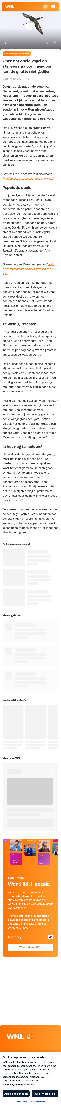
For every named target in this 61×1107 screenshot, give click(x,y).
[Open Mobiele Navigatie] (53, 6)
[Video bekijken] (30, 25)
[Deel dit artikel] (55, 43)
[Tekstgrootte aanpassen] (47, 43)
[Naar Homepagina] (9, 6)
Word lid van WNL (30, 947)
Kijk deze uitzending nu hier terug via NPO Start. (28, 268)
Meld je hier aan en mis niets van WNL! (28, 178)
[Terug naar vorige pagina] (6, 43)
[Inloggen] (45, 6)
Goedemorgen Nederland (17, 53)
